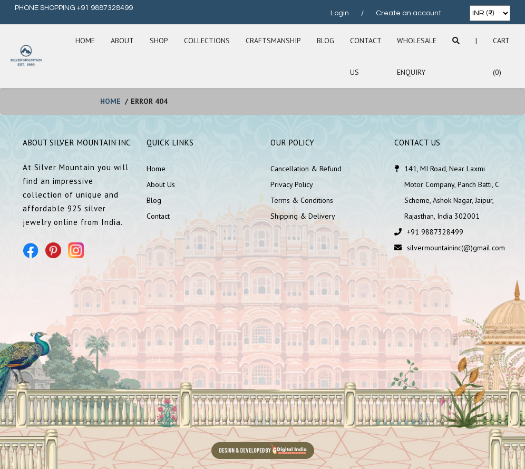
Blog (325, 40)
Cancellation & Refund (306, 168)
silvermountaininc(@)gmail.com (456, 247)
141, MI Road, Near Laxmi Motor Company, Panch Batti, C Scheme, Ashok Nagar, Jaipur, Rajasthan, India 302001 (451, 192)
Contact (158, 216)
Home (85, 40)
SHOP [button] (159, 40)
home (110, 101)
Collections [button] (207, 40)
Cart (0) (501, 56)
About (122, 40)
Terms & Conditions (301, 200)
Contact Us (365, 56)
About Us (161, 184)
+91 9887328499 (435, 232)
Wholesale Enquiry (416, 56)
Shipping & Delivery (302, 216)
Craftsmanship (273, 40)
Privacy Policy (291, 184)
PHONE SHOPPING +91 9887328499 (74, 8)
